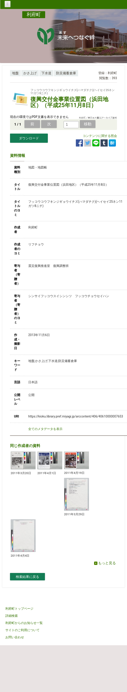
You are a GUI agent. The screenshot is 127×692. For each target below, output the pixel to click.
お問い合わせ (14, 637)
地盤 (15, 73)
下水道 (46, 73)
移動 (87, 124)
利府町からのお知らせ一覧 (24, 623)
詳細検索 (11, 615)
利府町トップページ (19, 608)
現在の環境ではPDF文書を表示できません (39, 117)
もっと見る (105, 563)
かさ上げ (30, 73)
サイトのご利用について (22, 630)
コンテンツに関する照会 (100, 136)
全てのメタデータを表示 (45, 429)
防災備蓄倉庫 (66, 73)
